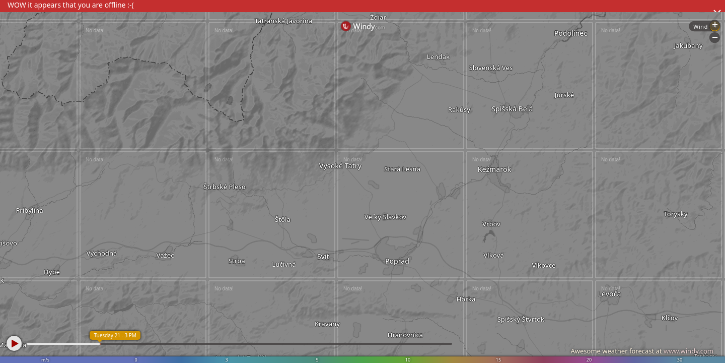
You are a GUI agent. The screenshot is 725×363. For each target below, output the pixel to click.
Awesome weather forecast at (641, 350)
